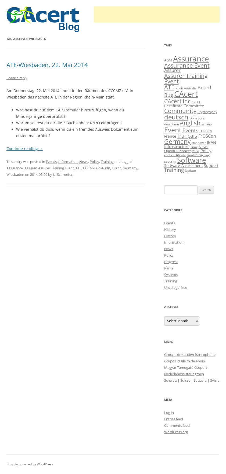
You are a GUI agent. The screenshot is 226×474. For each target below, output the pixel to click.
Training (107, 161)
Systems (171, 274)
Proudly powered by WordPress (29, 464)
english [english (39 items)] (190, 123)
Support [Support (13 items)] (211, 165)
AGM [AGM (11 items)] (168, 60)
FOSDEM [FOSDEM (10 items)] (206, 131)
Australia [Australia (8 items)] (190, 88)
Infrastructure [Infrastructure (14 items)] (176, 146)
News (83, 161)
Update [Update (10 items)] (190, 170)
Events (51, 161)
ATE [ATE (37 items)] (169, 87)
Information (68, 161)
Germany (130, 168)
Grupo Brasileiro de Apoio (184, 361)
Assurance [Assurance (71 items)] (191, 58)
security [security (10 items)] (170, 161)
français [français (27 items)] (187, 135)
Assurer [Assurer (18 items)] (172, 70)
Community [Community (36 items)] (180, 111)
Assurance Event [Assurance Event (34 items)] (187, 65)
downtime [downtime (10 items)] (171, 124)
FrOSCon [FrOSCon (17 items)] (207, 136)
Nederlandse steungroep (184, 373)
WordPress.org (176, 431)
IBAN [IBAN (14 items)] (211, 142)
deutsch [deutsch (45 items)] (176, 116)
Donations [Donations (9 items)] (197, 118)
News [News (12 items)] (204, 146)
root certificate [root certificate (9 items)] (175, 155)
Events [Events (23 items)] (190, 130)
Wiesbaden (15, 174)
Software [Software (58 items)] (191, 160)
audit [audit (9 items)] (179, 88)
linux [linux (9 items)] (194, 147)
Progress (171, 261)
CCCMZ (89, 168)
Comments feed (177, 425)
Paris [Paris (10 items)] (195, 151)
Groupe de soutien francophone (190, 354)
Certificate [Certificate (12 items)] (173, 105)
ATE (78, 168)
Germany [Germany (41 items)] (177, 141)
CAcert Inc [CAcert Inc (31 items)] (177, 101)
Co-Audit (103, 168)
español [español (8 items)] (207, 124)
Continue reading (24, 148)
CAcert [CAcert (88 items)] (186, 94)
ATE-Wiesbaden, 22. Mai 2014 (47, 65)
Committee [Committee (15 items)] (194, 105)
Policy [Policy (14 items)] (205, 150)
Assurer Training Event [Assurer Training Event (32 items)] (185, 78)
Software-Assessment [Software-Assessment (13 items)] (183, 165)
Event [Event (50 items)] (172, 129)
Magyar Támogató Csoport (185, 367)
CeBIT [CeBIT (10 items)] (196, 102)
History (170, 229)
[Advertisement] (157, 14)
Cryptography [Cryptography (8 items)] (207, 112)
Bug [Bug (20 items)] (168, 95)
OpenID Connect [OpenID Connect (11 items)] (177, 150)
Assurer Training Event (56, 168)
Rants (168, 268)
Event (116, 168)
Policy (94, 161)
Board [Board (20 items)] (204, 87)
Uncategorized (175, 287)
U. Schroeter (63, 174)
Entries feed (173, 419)
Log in (169, 412)
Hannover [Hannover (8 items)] (199, 143)
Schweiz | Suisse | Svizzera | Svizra (192, 380)
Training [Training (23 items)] (174, 169)
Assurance (14, 168)
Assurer (30, 168)
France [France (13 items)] (170, 136)
